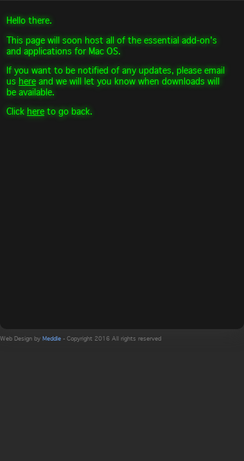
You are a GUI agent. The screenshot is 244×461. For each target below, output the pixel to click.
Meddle (51, 338)
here (27, 81)
